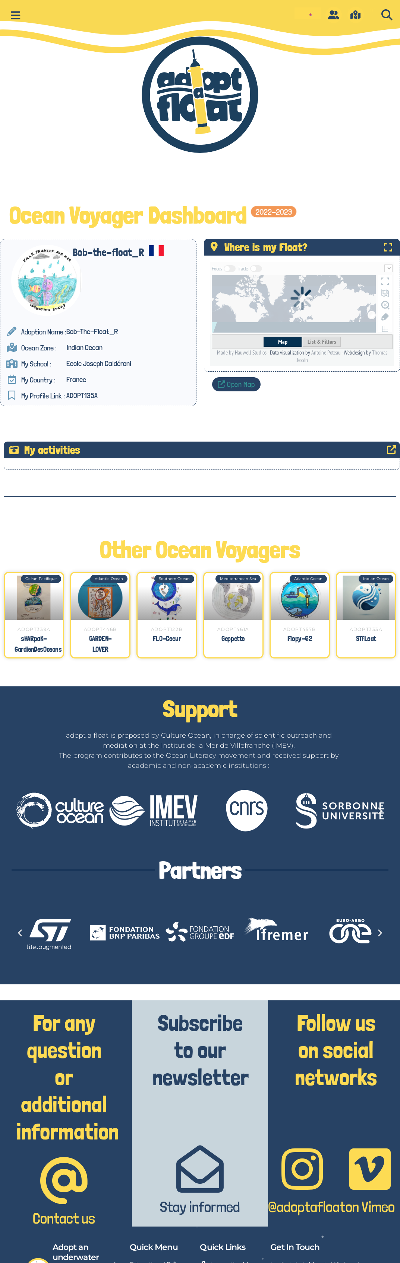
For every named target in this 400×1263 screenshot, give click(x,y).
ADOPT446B (100, 629)
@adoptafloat (306, 1207)
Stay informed (200, 1207)
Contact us (64, 1218)
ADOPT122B (167, 629)
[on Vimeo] (370, 1169)
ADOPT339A (34, 629)
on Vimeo (370, 1207)
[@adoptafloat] (302, 1169)
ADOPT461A (233, 629)
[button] (387, 15)
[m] (355, 15)
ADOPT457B (299, 629)
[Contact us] (64, 1180)
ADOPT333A (366, 629)
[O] (333, 15)
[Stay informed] (200, 1169)
